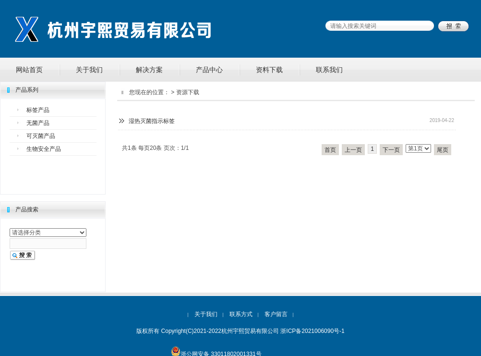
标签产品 (37, 110)
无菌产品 (37, 123)
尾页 (442, 150)
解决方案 (149, 70)
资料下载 (269, 70)
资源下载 (187, 92)
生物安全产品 (43, 149)
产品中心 (209, 70)
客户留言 (276, 314)
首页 (330, 150)
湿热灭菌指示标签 (152, 121)
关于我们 (89, 70)
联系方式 (241, 314)
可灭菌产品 (40, 136)
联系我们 (329, 70)
